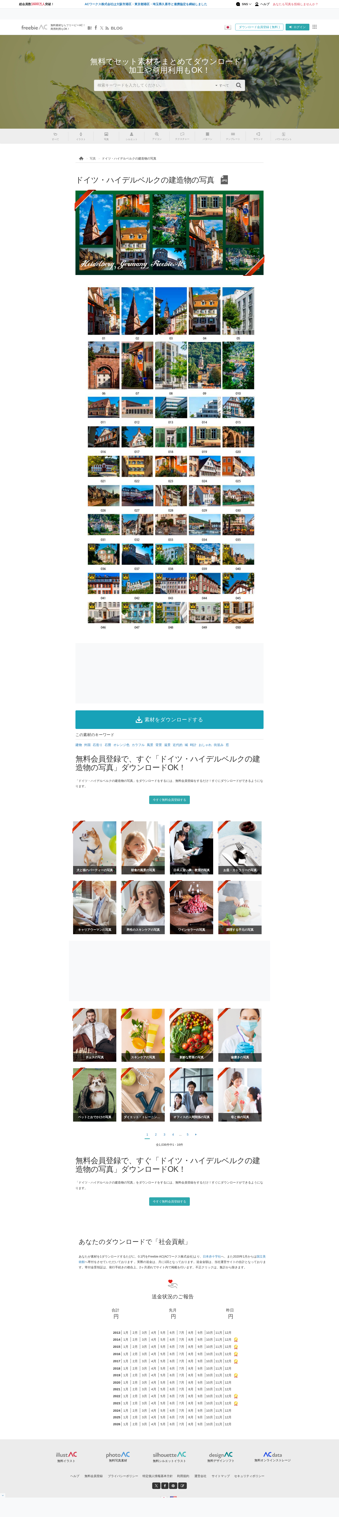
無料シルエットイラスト (169, 1461)
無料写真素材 (118, 1460)
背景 (158, 745)
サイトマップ (221, 1476)
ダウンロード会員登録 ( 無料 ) (259, 27)
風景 (150, 745)
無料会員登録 (94, 1476)
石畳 (108, 745)
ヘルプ (74, 1476)
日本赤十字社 (212, 1256)
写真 (93, 158)
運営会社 (200, 1476)
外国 (87, 745)
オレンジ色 (121, 745)
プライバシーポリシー (123, 1476)
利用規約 (183, 1476)
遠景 (167, 745)
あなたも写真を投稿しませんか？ (295, 4)
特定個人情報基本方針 (157, 1476)
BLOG (117, 28)
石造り (97, 745)
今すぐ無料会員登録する (169, 799)
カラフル (138, 745)
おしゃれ (205, 745)
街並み (219, 745)
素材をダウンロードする (169, 719)
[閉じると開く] (3, 1495)
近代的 (177, 745)
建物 (78, 745)
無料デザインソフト (221, 1460)
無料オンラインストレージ (272, 1460)
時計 (193, 745)
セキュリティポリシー (249, 1476)
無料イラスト (66, 1461)
